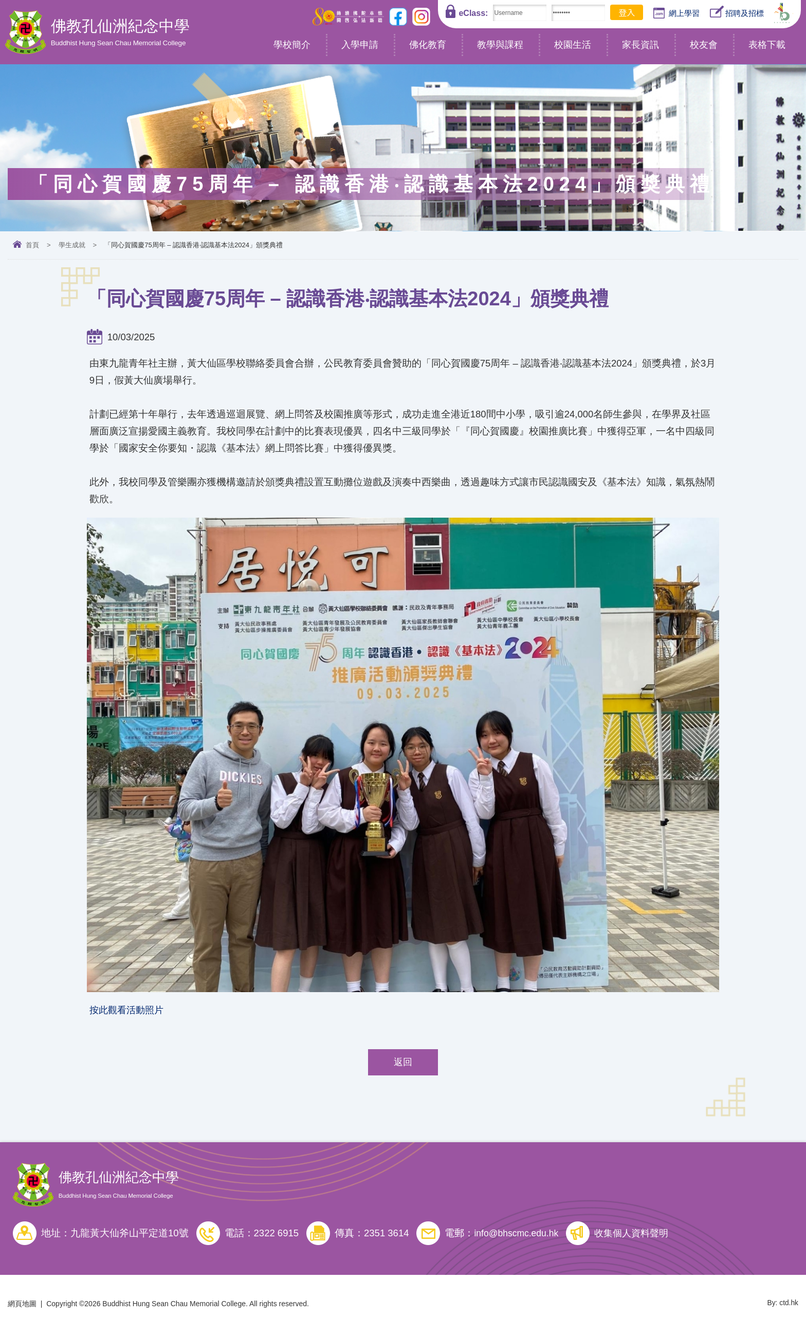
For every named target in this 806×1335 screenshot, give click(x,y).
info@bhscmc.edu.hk (518, 1235)
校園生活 (572, 45)
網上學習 (676, 13)
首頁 (32, 245)
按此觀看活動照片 (128, 1010)
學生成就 (72, 245)
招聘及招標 (737, 12)
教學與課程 (500, 45)
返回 (403, 1063)
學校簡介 (291, 45)
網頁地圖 (22, 1306)
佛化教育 (427, 45)
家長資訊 (640, 45)
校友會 (704, 45)
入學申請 (359, 45)
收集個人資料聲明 (638, 1235)
